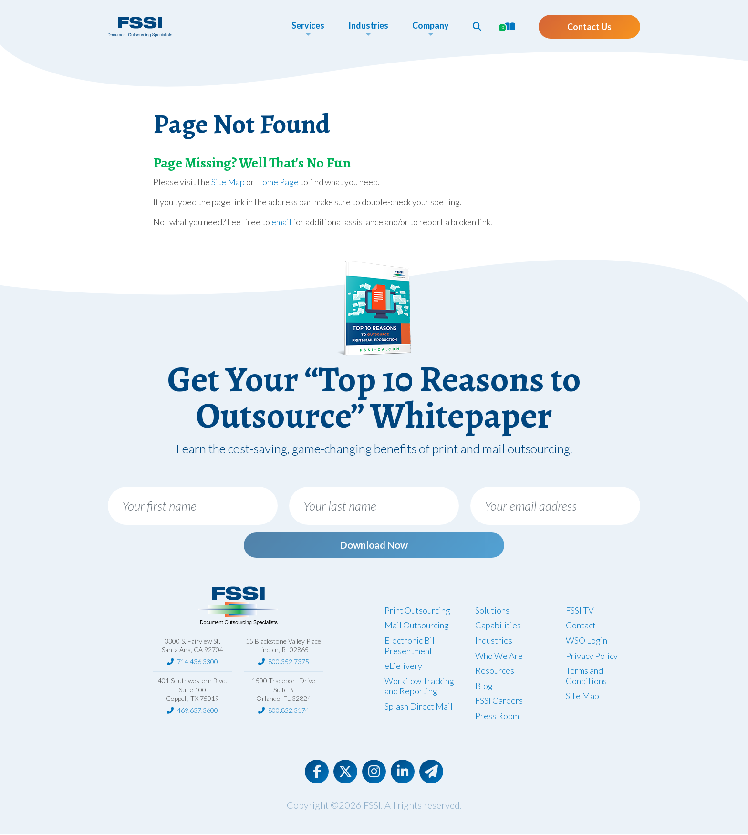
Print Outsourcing (417, 611)
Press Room (497, 717)
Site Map (228, 182)
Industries (493, 642)
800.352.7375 (288, 663)
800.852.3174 (288, 712)
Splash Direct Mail (418, 708)
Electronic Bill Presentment (410, 647)
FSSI (372, 806)
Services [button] (307, 25)
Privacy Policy (592, 657)
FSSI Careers (499, 702)
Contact (581, 627)
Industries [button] (368, 25)
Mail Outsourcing (416, 627)
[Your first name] (193, 506)
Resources (494, 672)
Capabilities (498, 627)
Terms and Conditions (586, 677)
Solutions (492, 611)
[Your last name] (374, 506)
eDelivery (403, 667)
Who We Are (499, 657)
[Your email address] (555, 506)
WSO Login (586, 642)
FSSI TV (580, 611)
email (281, 222)
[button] (477, 26)
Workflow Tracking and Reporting (419, 687)
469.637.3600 (197, 712)
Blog (484, 687)
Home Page (277, 182)
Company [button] (430, 25)
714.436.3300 (197, 663)
